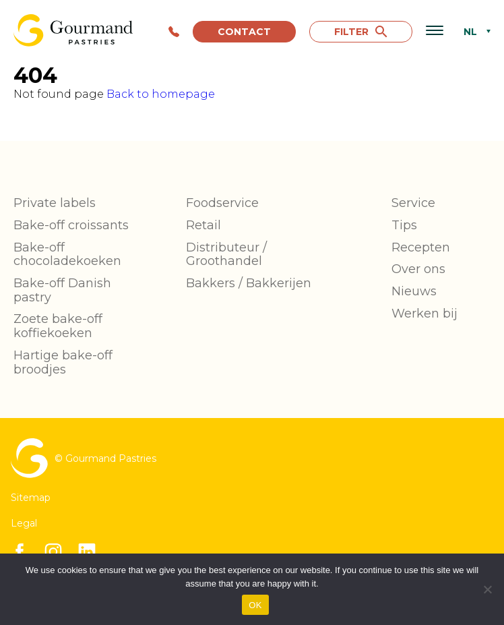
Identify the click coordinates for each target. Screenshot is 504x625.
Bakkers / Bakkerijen (248, 283)
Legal (24, 523)
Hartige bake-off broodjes (63, 362)
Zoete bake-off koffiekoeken (57, 325)
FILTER (360, 32)
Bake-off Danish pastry (62, 290)
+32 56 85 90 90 (173, 31)
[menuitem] (474, 31)
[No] (487, 589)
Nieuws (414, 291)
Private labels (54, 203)
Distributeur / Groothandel (226, 254)
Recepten (420, 247)
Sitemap (31, 498)
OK (255, 605)
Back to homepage (160, 94)
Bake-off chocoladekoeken (67, 254)
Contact (244, 32)
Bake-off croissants (71, 225)
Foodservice (222, 203)
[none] (474, 31)
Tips (404, 225)
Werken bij (424, 313)
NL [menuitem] (470, 32)
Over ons (418, 269)
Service (413, 203)
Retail (203, 225)
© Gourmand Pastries (83, 458)
